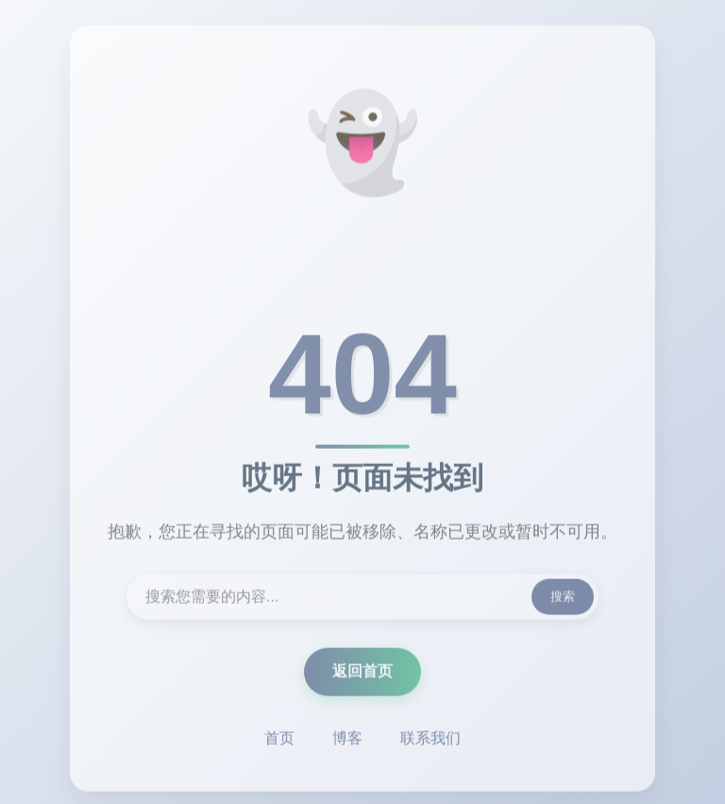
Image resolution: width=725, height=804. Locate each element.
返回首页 (362, 673)
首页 (279, 740)
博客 (347, 740)
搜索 (562, 598)
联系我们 (430, 740)
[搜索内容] (362, 599)
